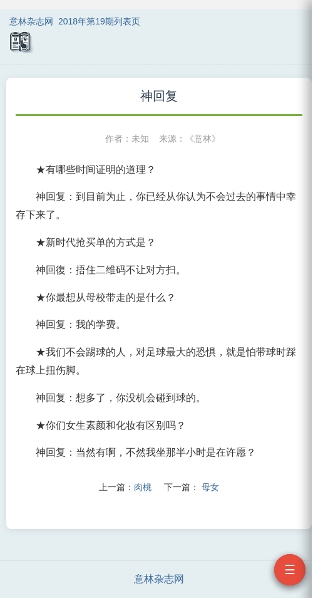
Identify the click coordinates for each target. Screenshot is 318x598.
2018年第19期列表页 (99, 21)
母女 (210, 487)
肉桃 (142, 487)
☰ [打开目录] (289, 570)
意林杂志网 (31, 21)
